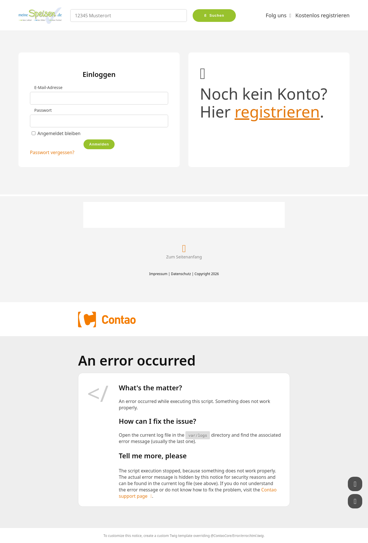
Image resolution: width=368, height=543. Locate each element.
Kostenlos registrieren (322, 15)
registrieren (277, 111)
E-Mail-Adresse (48, 87)
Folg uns (276, 15)
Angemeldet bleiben (58, 133)
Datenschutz (181, 273)
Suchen (216, 16)
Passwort (43, 110)
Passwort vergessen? (52, 152)
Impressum (158, 273)
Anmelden (99, 144)
